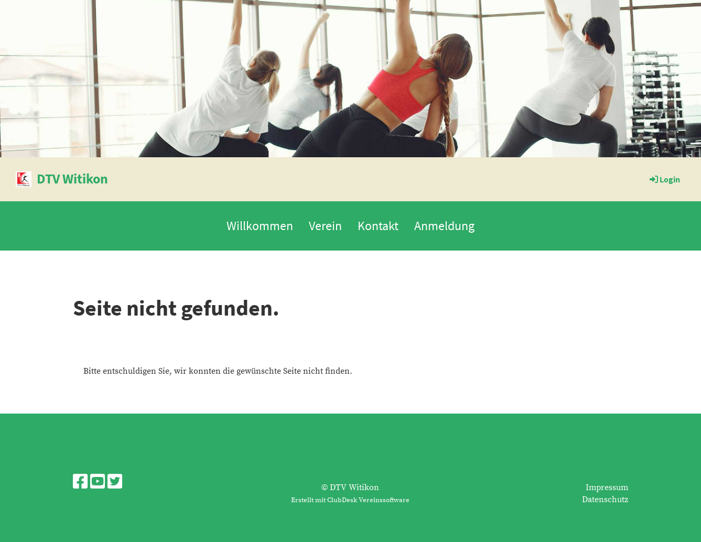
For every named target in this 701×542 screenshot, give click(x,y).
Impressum (607, 487)
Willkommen (260, 226)
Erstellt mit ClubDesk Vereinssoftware (350, 500)
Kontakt (378, 226)
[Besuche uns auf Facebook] (80, 482)
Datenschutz (605, 499)
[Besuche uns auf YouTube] (97, 482)
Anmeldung (444, 226)
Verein (325, 226)
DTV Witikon (72, 178)
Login (664, 179)
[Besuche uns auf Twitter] (114, 482)
